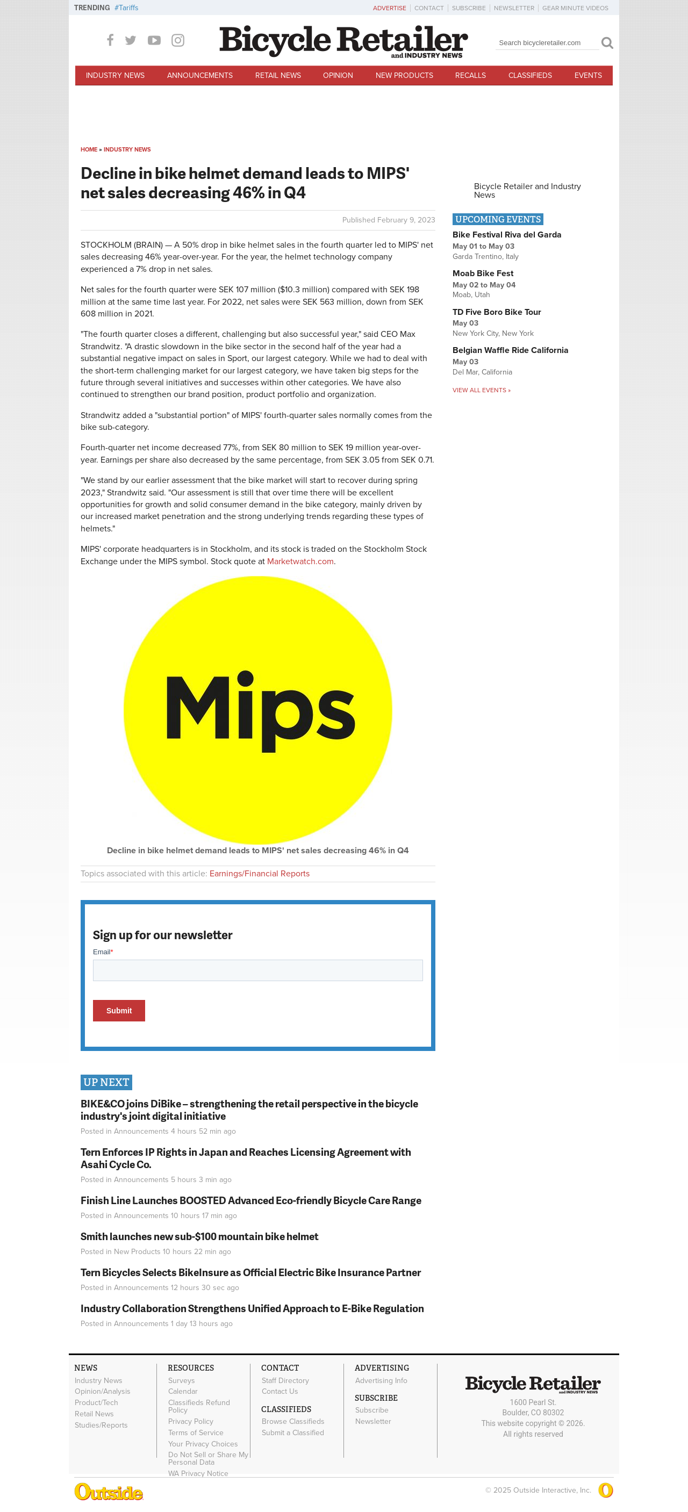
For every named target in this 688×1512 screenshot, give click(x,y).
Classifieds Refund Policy (199, 1407)
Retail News (278, 75)
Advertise (389, 8)
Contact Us (280, 1391)
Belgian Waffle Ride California (511, 350)
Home (89, 149)
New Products (404, 75)
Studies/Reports (101, 1425)
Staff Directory (285, 1380)
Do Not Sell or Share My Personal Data (208, 1459)
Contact (429, 8)
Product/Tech (96, 1403)
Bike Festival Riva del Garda (507, 234)
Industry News (115, 75)
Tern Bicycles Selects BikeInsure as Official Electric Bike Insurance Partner (251, 1272)
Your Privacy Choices (203, 1443)
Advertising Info (381, 1380)
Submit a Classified (293, 1433)
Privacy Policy (190, 1421)
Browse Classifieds (293, 1421)
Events (588, 75)
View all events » (482, 390)
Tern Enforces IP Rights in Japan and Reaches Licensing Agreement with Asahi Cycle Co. (246, 1157)
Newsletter (514, 8)
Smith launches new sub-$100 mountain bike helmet (200, 1236)
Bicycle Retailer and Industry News (527, 190)
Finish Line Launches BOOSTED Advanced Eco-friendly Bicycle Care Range (251, 1200)
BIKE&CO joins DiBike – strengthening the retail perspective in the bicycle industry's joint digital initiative (249, 1109)
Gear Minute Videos (575, 8)
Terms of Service (196, 1432)
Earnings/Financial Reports (260, 873)
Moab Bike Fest (483, 273)
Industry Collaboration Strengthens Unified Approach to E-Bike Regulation (252, 1308)
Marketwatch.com (300, 561)
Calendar (183, 1391)
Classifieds (530, 75)
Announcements (200, 75)
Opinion (338, 75)
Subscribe (469, 8)
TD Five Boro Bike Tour (497, 312)
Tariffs (129, 7)
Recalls (470, 75)
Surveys (181, 1380)
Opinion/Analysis (103, 1391)
